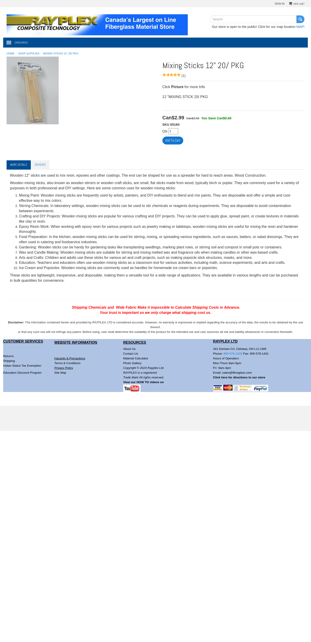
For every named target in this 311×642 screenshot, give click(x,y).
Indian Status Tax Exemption (22, 365)
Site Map (60, 372)
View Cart (298, 3)
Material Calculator (135, 358)
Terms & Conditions (67, 363)
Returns (8, 356)
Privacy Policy (63, 368)
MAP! (300, 27)
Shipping (9, 361)
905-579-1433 (233, 353)
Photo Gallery (132, 363)
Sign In (280, 3)
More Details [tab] (18, 165)
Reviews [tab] (40, 165)
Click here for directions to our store (239, 377)
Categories (21, 42)
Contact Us (130, 353)
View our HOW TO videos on (144, 382)
